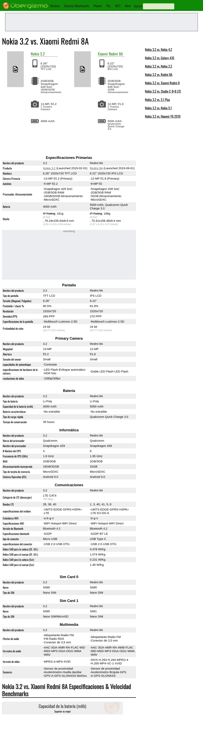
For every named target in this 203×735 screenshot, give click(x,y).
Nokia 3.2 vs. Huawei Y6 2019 (162, 116)
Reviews (55, 5)
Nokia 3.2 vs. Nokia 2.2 (158, 66)
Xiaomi (103, 54)
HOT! (118, 5)
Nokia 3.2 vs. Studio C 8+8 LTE (163, 91)
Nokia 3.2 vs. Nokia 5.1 (158, 107)
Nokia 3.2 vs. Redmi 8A (158, 74)
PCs (108, 5)
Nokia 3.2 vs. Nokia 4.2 (158, 49)
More (128, 5)
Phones (98, 5)
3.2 (42, 54)
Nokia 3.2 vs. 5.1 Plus (157, 99)
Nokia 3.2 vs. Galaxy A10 (159, 57)
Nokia (35, 54)
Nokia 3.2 (49, 168)
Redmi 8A (116, 54)
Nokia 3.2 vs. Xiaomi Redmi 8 (162, 82)
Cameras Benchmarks (76, 5)
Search (138, 6)
